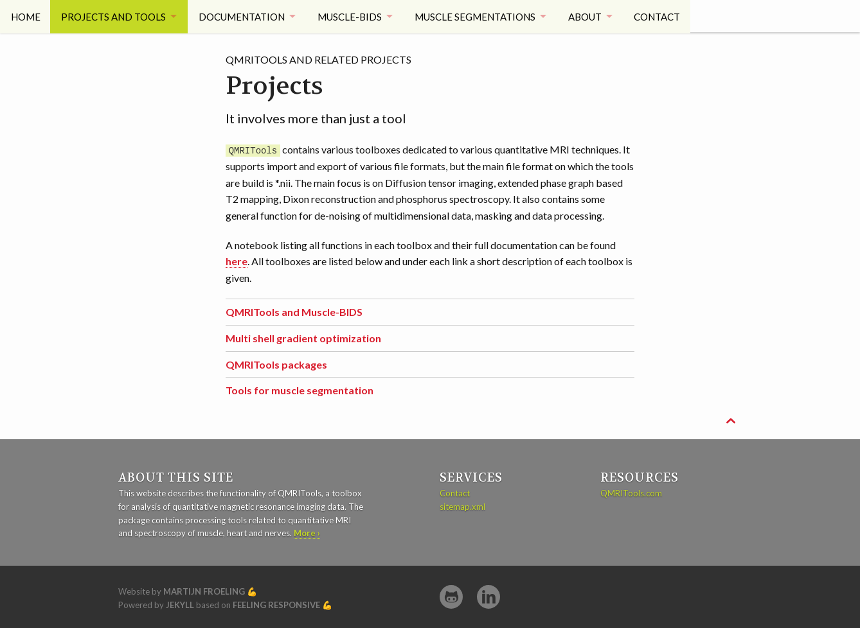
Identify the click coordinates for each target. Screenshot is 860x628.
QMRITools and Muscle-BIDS (294, 312)
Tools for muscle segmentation (299, 390)
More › (307, 533)
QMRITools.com (631, 493)
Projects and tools (114, 16)
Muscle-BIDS (353, 16)
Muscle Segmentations (480, 16)
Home (25, 16)
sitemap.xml (462, 506)
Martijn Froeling (204, 591)
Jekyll (180, 605)
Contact (666, 16)
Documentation (244, 16)
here (236, 261)
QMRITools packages (276, 364)
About (591, 16)
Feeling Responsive (276, 605)
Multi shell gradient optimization (303, 338)
